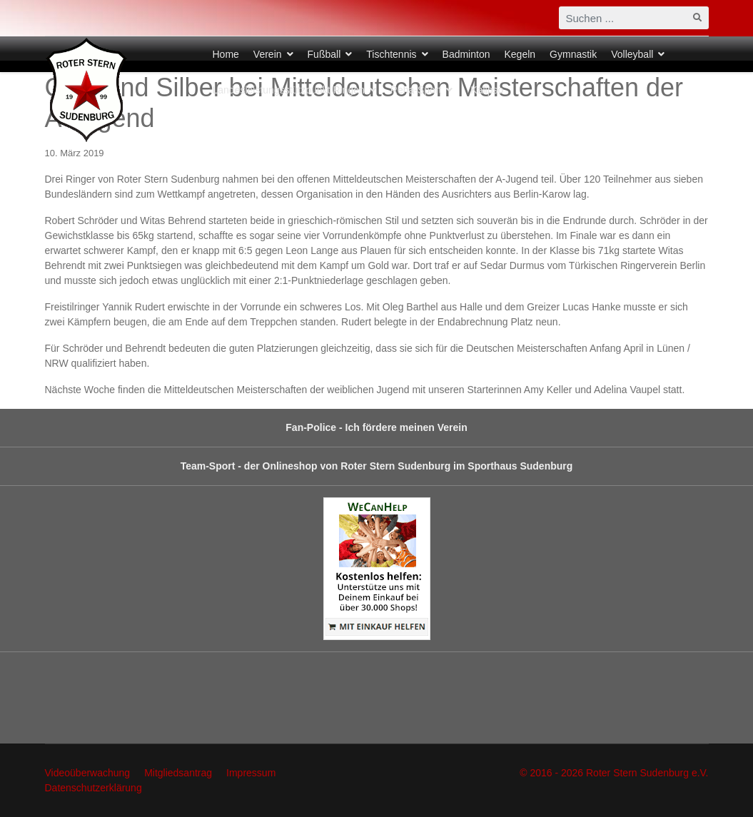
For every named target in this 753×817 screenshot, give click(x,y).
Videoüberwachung (88, 772)
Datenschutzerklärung (93, 787)
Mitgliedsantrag (178, 772)
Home (226, 54)
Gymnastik (573, 54)
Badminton (466, 54)
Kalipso (486, 90)
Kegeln (519, 54)
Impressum (251, 772)
